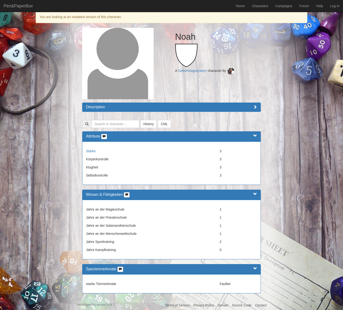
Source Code (242, 305)
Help (319, 6)
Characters (260, 6)
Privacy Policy (203, 305)
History (148, 124)
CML (164, 124)
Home (240, 6)
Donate (223, 305)
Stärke (91, 151)
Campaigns (283, 6)
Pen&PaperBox (18, 6)
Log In (334, 6)
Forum (304, 6)
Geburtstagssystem (192, 71)
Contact (261, 305)
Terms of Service (177, 305)
